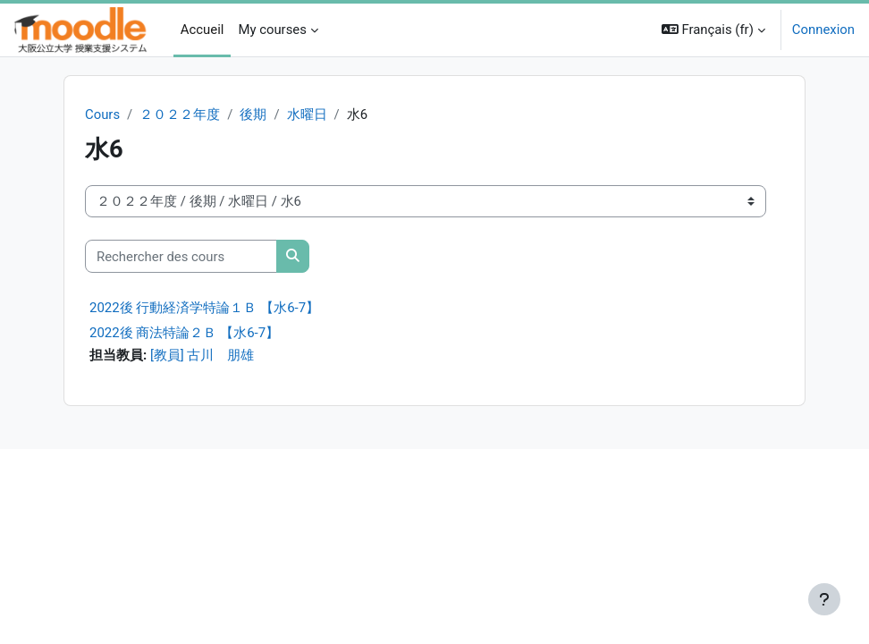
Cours (102, 114)
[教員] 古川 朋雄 (202, 355)
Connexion (823, 29)
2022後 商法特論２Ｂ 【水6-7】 (184, 333)
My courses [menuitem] (272, 29)
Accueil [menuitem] (202, 29)
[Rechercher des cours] (181, 256)
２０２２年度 (179, 114)
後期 (253, 114)
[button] (713, 30)
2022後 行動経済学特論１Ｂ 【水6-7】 (204, 308)
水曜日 (307, 114)
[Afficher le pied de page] (824, 599)
